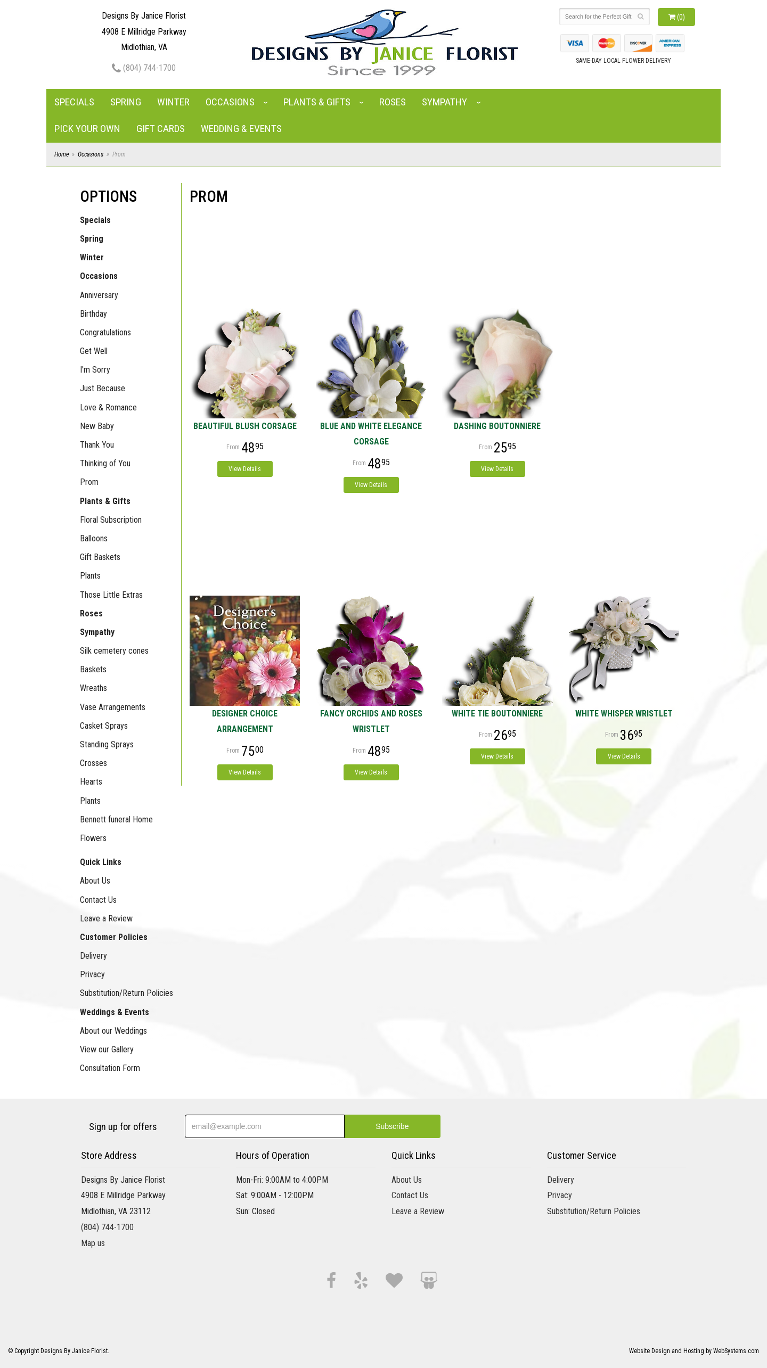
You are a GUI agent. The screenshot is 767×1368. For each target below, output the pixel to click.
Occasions (230, 102)
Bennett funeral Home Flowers (116, 828)
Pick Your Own (87, 128)
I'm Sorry (95, 370)
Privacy (92, 974)
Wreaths (93, 688)
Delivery (93, 956)
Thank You (97, 445)
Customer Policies (114, 937)
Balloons (94, 538)
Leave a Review (106, 918)
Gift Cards (160, 128)
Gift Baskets (100, 557)
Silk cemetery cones (114, 651)
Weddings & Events (114, 1012)
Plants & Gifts (316, 102)
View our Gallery (107, 1049)
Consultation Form (110, 1068)
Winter (173, 102)
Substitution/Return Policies (126, 993)
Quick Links (100, 862)
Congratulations (105, 332)
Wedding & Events (241, 128)
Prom (89, 482)
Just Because (102, 388)
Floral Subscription (111, 520)
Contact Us (98, 900)
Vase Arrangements (112, 707)
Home (61, 154)
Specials (74, 102)
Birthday (93, 314)
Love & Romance (108, 407)
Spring (125, 102)
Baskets (93, 669)
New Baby (97, 426)
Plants (90, 576)
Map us (93, 1243)
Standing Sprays (107, 744)
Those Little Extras (111, 595)
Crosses (93, 763)
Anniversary (99, 295)
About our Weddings (113, 1031)
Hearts (91, 782)
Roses (392, 102)
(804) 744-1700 (144, 68)
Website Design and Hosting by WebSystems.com (694, 1351)
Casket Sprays (104, 726)
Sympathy (444, 102)
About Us (95, 881)
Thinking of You (105, 463)
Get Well (94, 351)
